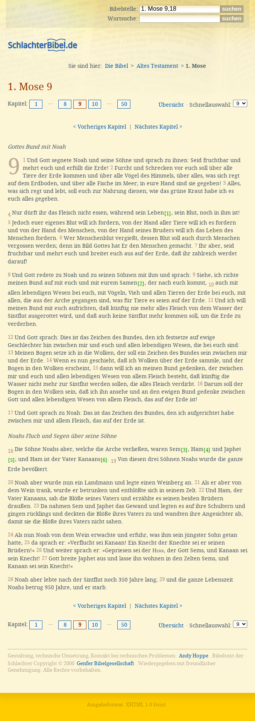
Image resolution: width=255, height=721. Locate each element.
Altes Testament (157, 66)
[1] (167, 213)
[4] (207, 450)
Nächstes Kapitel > (158, 127)
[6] (104, 460)
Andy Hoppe (193, 656)
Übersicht (171, 105)
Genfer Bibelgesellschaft (105, 663)
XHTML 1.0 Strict (146, 705)
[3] (184, 450)
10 (95, 104)
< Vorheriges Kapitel (99, 127)
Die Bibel (116, 66)
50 (124, 104)
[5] (11, 460)
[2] (141, 284)
